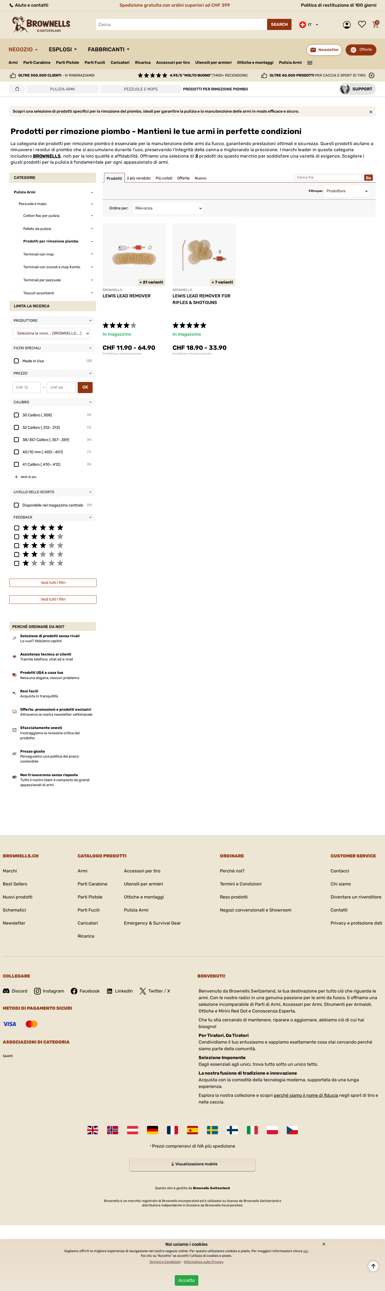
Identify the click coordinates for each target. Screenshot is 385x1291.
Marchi (10, 871)
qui (305, 1251)
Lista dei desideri (363, 25)
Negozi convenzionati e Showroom (256, 910)
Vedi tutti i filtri (53, 582)
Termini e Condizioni (241, 884)
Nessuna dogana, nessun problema (49, 678)
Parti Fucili (95, 62)
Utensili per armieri (213, 62)
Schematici (14, 910)
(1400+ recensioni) (208, 75)
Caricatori (120, 62)
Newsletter (14, 923)
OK (85, 387)
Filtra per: (316, 191)
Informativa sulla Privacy (204, 1262)
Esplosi (60, 49)
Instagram (49, 991)
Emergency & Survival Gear (152, 923)
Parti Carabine (36, 62)
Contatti (339, 910)
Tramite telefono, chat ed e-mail (46, 659)
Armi (13, 62)
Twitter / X (155, 991)
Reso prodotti (234, 897)
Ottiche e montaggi (255, 62)
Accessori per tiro (173, 63)
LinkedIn (119, 991)
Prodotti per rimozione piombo (122, 353)
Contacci (340, 871)
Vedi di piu (28, 477)
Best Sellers (15, 884)
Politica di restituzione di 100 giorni (338, 5)
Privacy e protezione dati (356, 923)
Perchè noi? (232, 871)
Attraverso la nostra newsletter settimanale (56, 714)
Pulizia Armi (290, 62)
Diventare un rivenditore (356, 897)
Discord (15, 991)
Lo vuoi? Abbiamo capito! (41, 641)
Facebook (85, 991)
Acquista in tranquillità (39, 696)
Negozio (21, 49)
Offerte (365, 49)
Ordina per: (118, 208)
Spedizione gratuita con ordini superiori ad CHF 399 (175, 5)
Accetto (186, 1280)
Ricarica (143, 62)
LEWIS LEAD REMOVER (127, 295)
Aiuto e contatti (28, 5)
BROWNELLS (47, 156)
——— (309, 62)
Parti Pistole (67, 62)
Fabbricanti (106, 49)
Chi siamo (341, 884)
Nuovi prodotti (17, 897)
